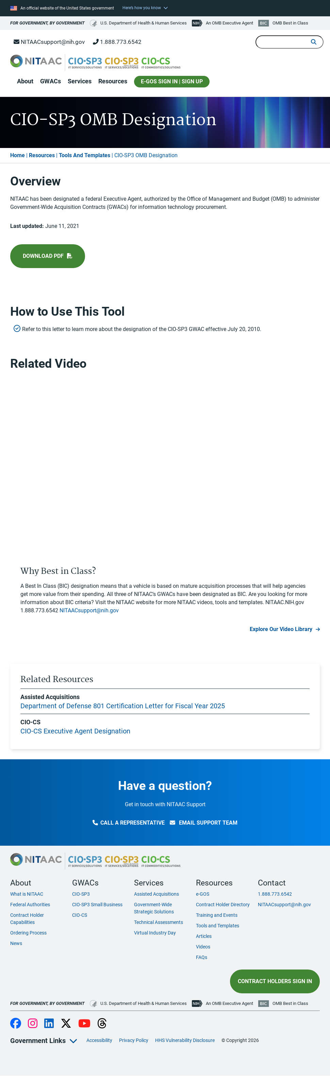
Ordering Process (28, 933)
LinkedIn (49, 1024)
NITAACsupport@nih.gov (49, 41)
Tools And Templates (84, 155)
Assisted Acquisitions (156, 894)
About (25, 81)
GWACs (50, 81)
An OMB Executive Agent (229, 23)
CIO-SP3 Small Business (97, 904)
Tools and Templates (217, 925)
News (16, 943)
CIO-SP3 (81, 894)
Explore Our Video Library (281, 629)
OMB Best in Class (290, 23)
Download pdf (43, 256)
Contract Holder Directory (223, 904)
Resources (112, 81)
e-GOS (202, 894)
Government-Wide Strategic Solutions (154, 908)
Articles (204, 936)
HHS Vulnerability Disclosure (185, 1040)
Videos (203, 946)
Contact (272, 882)
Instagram (32, 1024)
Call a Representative (129, 823)
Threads (102, 1024)
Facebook (15, 1024)
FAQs (201, 957)
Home (17, 155)
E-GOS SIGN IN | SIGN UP (172, 81)
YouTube (84, 1024)
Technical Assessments (158, 922)
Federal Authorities (30, 904)
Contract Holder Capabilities (27, 918)
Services (80, 81)
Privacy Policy (133, 1040)
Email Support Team (203, 823)
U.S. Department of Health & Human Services (138, 23)
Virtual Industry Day (155, 933)
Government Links (38, 1041)
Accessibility (99, 1040)
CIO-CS (79, 915)
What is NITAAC (26, 894)
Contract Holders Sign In (275, 981)
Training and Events (216, 915)
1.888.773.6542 (117, 41)
